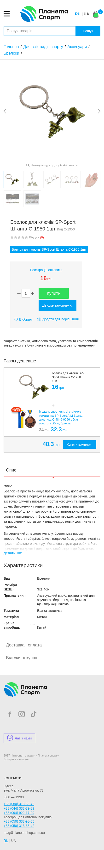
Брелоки (11, 53)
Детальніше (13, 553)
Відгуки (36, 237)
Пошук (88, 31)
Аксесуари (77, 46)
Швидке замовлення (57, 305)
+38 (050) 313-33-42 (19, 804)
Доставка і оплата (24, 645)
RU (78, 14)
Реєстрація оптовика (46, 270)
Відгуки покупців (22, 657)
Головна (11, 46)
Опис (11, 470)
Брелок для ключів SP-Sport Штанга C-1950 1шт (49, 249)
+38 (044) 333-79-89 (19, 808)
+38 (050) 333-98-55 (19, 821)
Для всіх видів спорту (43, 46)
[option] (52, 410)
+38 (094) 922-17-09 (19, 813)
